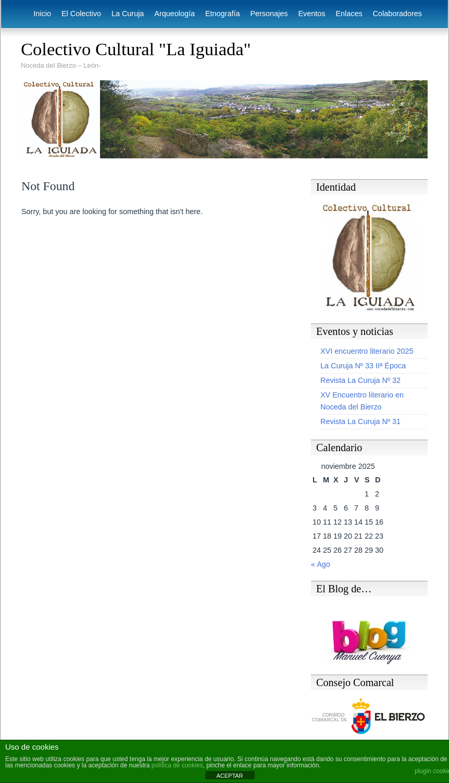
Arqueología (174, 13)
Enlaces (348, 13)
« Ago (320, 564)
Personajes (269, 13)
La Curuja (127, 13)
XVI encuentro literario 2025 (366, 351)
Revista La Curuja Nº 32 (360, 380)
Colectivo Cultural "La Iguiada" (136, 49)
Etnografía (222, 13)
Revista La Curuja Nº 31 (360, 421)
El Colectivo (81, 13)
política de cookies (177, 765)
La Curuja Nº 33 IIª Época (363, 366)
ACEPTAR (229, 776)
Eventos (311, 13)
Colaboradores (397, 13)
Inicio (42, 13)
